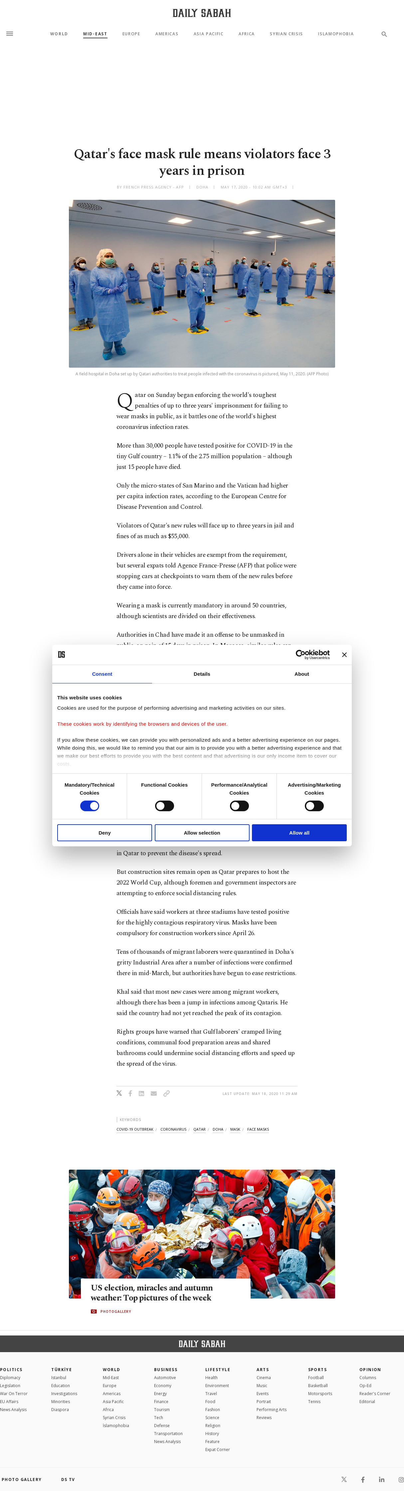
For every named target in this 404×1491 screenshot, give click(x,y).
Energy (160, 1393)
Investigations (64, 1393)
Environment (217, 1385)
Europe (131, 34)
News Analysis (13, 1409)
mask (235, 1129)
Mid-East (95, 34)
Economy (162, 1385)
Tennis (314, 1401)
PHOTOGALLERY (116, 1311)
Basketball (318, 1385)
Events (263, 1393)
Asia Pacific (209, 34)
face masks (258, 1129)
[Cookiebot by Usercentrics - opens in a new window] (301, 654)
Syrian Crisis (286, 34)
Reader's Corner (374, 1393)
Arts (263, 1369)
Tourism (162, 1409)
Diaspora (60, 1409)
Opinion (370, 1369)
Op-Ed (365, 1385)
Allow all (299, 833)
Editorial (367, 1401)
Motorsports (320, 1393)
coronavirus (173, 1129)
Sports (317, 1369)
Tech (158, 1417)
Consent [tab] (102, 673)
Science (212, 1417)
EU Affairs (9, 1401)
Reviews (264, 1417)
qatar (199, 1129)
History (212, 1433)
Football (316, 1377)
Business (166, 1369)
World (59, 34)
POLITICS (11, 1369)
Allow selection (202, 833)
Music (262, 1385)
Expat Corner (217, 1449)
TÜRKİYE (61, 1369)
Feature (212, 1441)
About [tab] (302, 673)
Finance (161, 1401)
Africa (247, 34)
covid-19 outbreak (134, 1129)
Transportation (168, 1433)
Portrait (264, 1401)
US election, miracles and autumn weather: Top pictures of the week (152, 1293)
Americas (166, 34)
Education (60, 1385)
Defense (162, 1425)
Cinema (264, 1377)
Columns (367, 1377)
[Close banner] (344, 654)
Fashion (212, 1409)
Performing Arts (272, 1409)
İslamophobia (116, 1425)
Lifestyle (217, 1369)
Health (211, 1377)
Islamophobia (336, 34)
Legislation (10, 1385)
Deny (105, 833)
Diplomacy (10, 1377)
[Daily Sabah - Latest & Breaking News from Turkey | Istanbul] (202, 13)
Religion (212, 1425)
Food (210, 1401)
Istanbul (58, 1377)
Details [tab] (202, 673)
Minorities (60, 1401)
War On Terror (14, 1393)
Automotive (165, 1377)
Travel (211, 1393)
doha (218, 1129)
